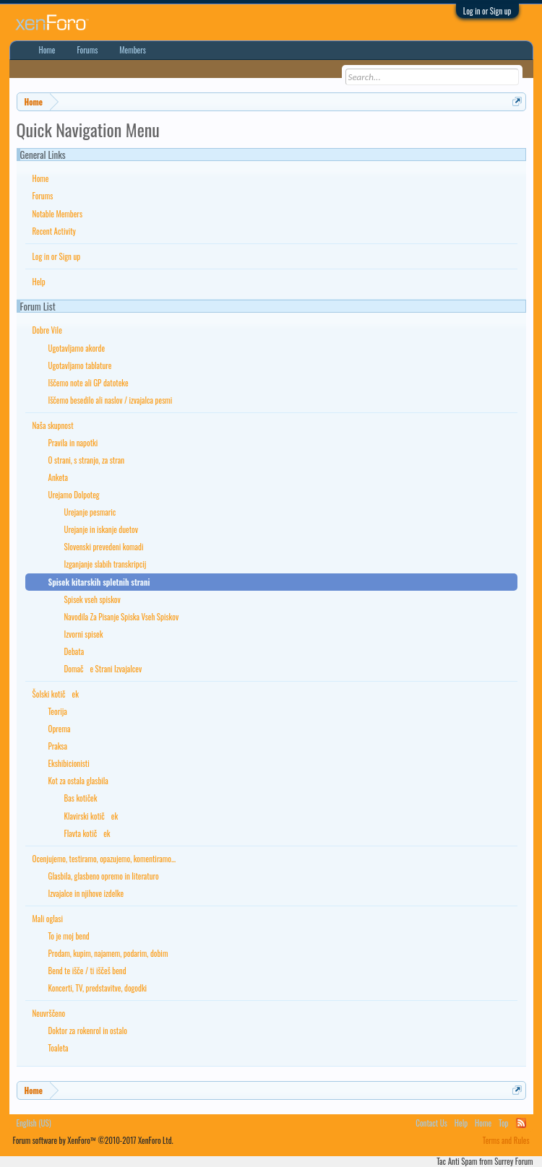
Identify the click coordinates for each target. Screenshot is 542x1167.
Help (39, 281)
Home (41, 178)
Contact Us (431, 1123)
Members (132, 50)
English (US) (34, 1123)
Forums (43, 195)
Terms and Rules (506, 1140)
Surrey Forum (513, 1161)
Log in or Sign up (487, 11)
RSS (521, 1123)
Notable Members (58, 214)
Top (503, 1123)
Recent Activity (54, 231)
